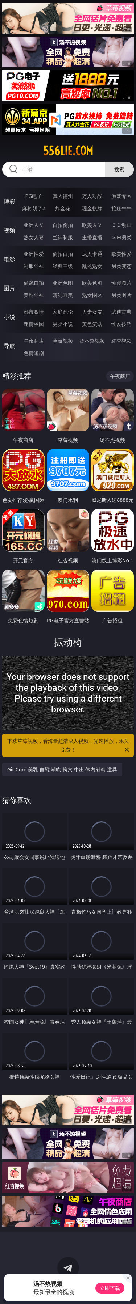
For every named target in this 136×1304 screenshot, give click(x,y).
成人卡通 (92, 253)
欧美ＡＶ (92, 224)
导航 (9, 346)
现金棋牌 (92, 208)
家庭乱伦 (63, 311)
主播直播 (92, 237)
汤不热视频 (92, 340)
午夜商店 (34, 340)
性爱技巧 (121, 324)
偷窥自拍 (34, 282)
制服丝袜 (34, 266)
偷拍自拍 (63, 253)
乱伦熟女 (92, 266)
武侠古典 (121, 311)
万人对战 (92, 195)
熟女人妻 (34, 237)
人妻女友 (92, 311)
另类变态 (121, 266)
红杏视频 (121, 340)
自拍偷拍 (63, 224)
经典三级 (63, 266)
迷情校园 (34, 324)
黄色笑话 (92, 324)
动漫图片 (121, 282)
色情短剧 (34, 353)
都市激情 (34, 311)
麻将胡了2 (33, 208)
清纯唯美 (63, 295)
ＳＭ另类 (121, 237)
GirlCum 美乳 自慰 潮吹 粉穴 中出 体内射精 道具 (62, 769)
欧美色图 (92, 282)
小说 (9, 317)
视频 (9, 230)
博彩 (9, 201)
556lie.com (68, 151)
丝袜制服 (63, 237)
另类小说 (63, 324)
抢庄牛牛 (121, 208)
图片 (9, 288)
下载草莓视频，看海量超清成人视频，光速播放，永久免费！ (69, 745)
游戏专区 (121, 195)
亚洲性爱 (34, 253)
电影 (9, 259)
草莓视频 (63, 340)
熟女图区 (92, 295)
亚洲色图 (63, 282)
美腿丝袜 (34, 295)
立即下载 (110, 1287)
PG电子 (33, 195)
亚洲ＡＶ (34, 224)
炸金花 (62, 208)
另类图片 (121, 295)
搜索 (119, 169)
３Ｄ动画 (121, 224)
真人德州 (63, 195)
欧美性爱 (121, 253)
